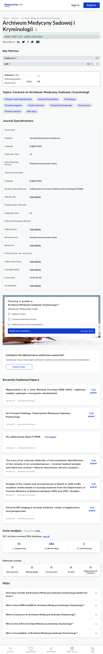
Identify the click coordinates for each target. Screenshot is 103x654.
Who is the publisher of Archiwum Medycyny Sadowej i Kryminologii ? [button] (42, 633)
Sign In (75, 5)
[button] (15, 58)
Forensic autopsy (13, 111)
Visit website (35, 197)
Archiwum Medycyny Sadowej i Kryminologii (41, 18)
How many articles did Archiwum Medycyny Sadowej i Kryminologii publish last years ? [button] (46, 594)
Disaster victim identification (18, 99)
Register (91, 5)
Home (5, 18)
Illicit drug (31, 111)
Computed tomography (61, 105)
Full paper (93, 391)
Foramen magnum (13, 105)
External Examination (48, 99)
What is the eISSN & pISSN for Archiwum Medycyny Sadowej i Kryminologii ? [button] (45, 605)
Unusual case (84, 105)
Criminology (70, 99)
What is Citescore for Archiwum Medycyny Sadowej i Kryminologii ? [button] (41, 615)
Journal (15, 18)
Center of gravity (36, 105)
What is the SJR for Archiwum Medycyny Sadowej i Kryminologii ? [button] (39, 624)
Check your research (51, 331)
